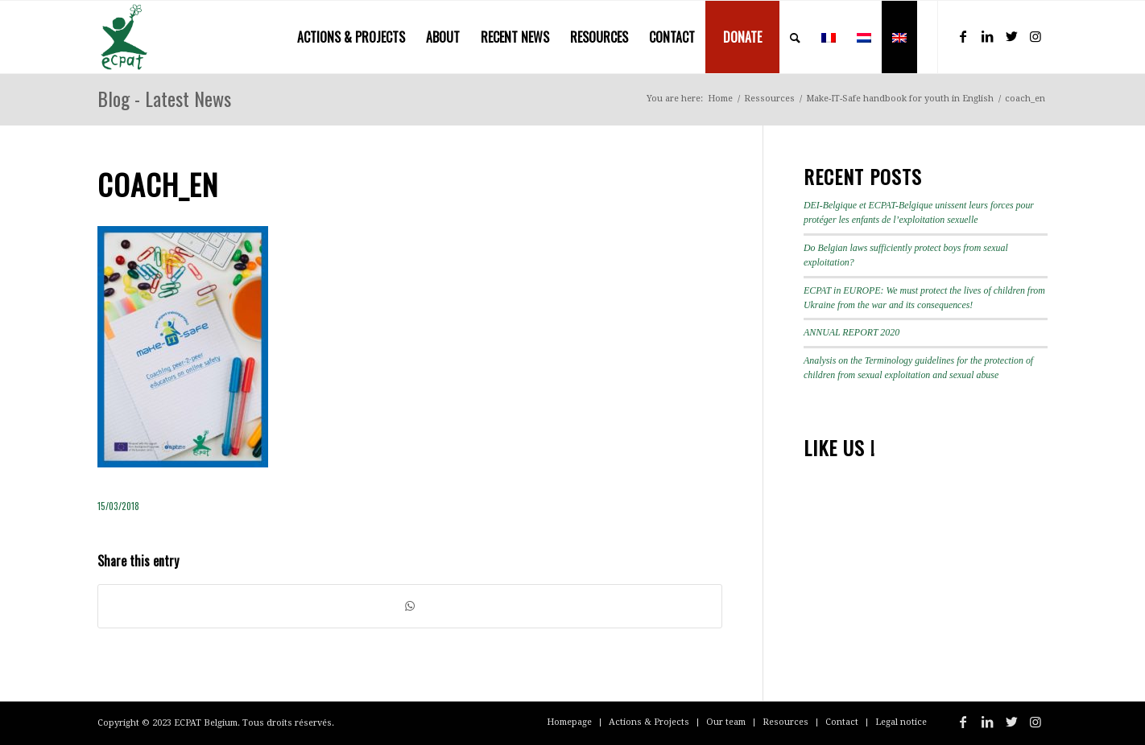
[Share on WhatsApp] (409, 606)
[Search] (795, 37)
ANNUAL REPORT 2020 (851, 332)
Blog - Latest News (164, 98)
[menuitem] (351, 37)
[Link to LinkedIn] (987, 36)
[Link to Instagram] (1035, 36)
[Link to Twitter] (1011, 36)
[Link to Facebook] (963, 36)
